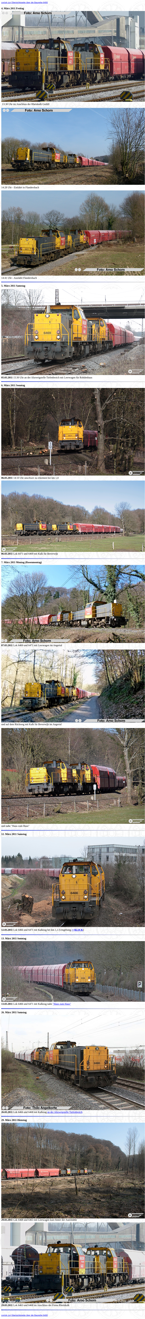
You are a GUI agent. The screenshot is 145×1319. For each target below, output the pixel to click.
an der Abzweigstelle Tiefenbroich (64, 1112)
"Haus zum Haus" (62, 1004)
